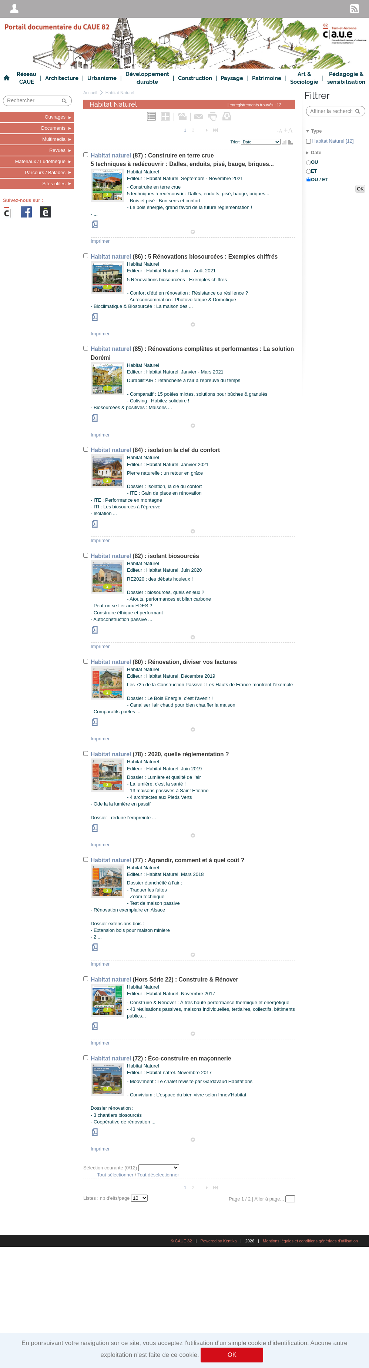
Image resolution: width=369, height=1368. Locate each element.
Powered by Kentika (218, 1241)
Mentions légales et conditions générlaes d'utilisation (310, 1241)
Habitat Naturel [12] (332, 141)
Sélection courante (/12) (110, 1168)
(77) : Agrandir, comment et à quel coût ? (167, 860)
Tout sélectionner (115, 1175)
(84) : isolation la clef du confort (155, 450)
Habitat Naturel (119, 92)
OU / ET (319, 179)
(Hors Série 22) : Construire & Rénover (164, 979)
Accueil (90, 92)
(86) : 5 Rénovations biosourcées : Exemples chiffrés (184, 256)
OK (232, 1354)
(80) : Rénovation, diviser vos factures (164, 662)
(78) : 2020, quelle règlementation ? (160, 754)
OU (314, 162)
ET (314, 171)
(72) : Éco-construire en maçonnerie (161, 1058)
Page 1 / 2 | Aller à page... (257, 1199)
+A (288, 130)
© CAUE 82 (181, 1241)
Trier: (236, 142)
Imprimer (100, 241)
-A (280, 131)
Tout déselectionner (158, 1175)
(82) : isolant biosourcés (145, 556)
